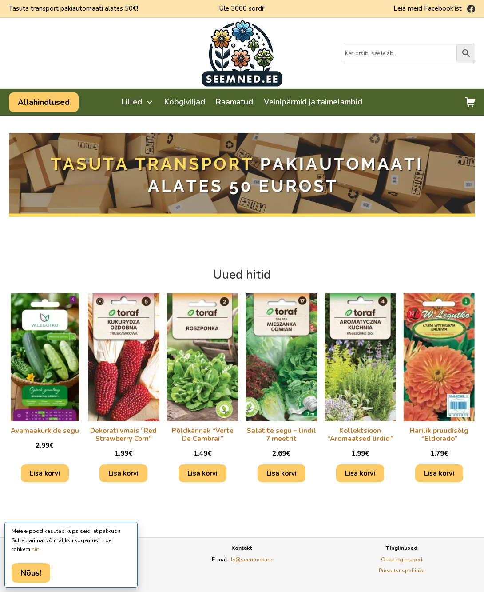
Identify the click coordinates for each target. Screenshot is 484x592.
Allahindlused (44, 102)
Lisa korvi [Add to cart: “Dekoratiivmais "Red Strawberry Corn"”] (123, 473)
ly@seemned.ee (251, 559)
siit (35, 549)
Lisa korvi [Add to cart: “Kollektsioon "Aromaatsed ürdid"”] (360, 473)
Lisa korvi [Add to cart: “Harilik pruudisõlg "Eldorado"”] (439, 473)
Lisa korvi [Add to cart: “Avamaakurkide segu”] (45, 473)
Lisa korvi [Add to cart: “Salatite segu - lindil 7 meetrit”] (281, 473)
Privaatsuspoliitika (402, 570)
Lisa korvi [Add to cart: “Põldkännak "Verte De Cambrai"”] (202, 473)
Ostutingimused (401, 559)
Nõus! (30, 573)
